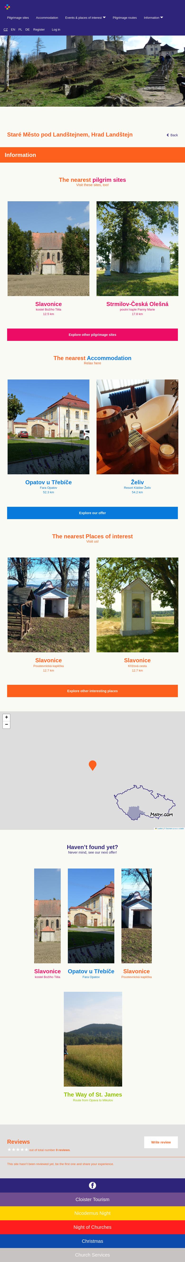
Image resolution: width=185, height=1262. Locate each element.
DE (27, 29)
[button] (93, 765)
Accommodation (47, 17)
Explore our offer (92, 513)
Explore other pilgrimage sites (92, 335)
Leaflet (159, 829)
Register (39, 29)
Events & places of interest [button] (85, 17)
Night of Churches (92, 1227)
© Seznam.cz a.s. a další (174, 829)
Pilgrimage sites (18, 17)
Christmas (92, 1241)
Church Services (92, 1254)
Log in (56, 29)
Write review (161, 1142)
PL (20, 29)
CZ (6, 29)
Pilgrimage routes (125, 17)
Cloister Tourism (93, 1199)
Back (172, 135)
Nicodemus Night (92, 1213)
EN (13, 29)
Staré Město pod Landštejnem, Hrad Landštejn (70, 135)
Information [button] (153, 17)
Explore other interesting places (92, 691)
